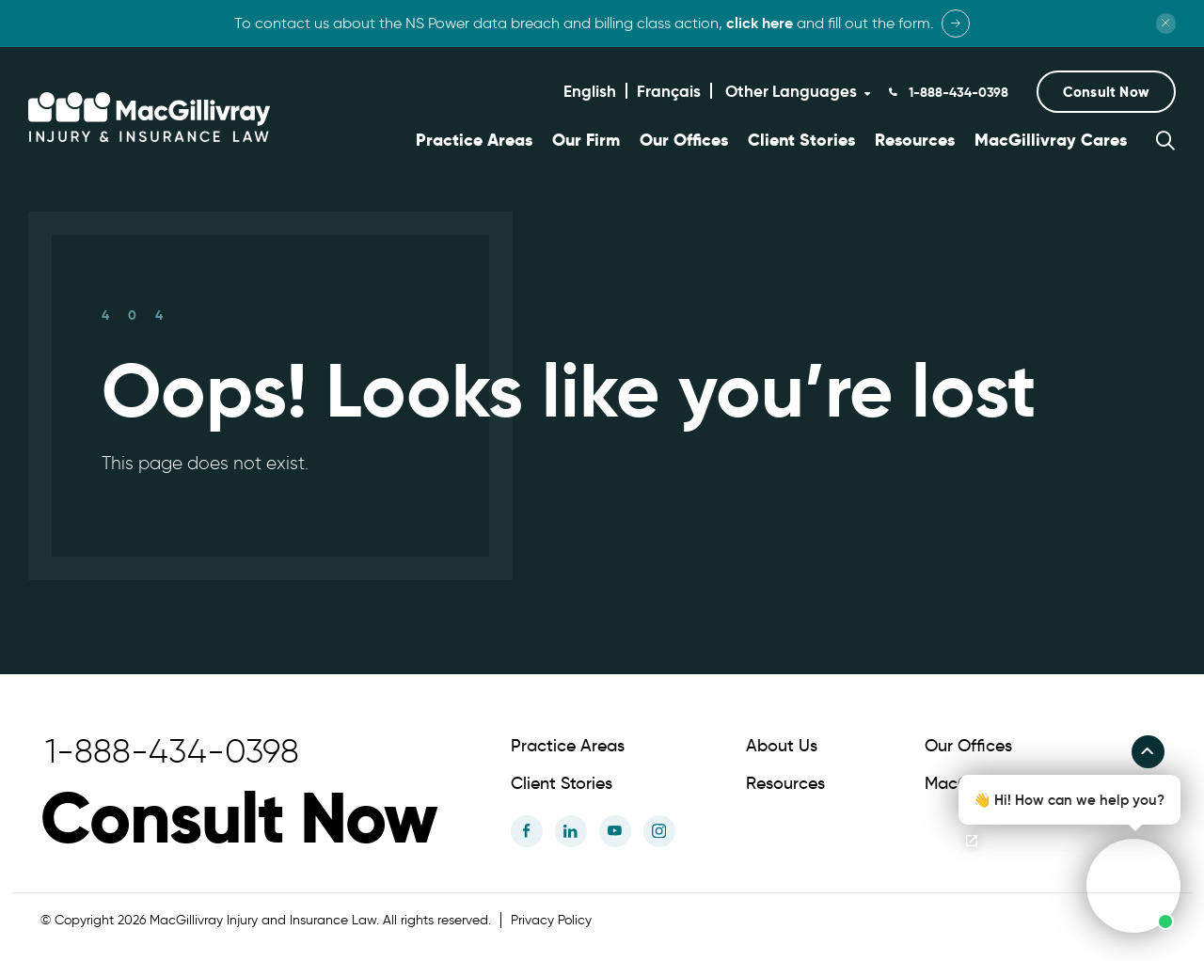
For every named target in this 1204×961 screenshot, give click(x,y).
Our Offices (684, 140)
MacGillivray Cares (1050, 140)
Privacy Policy (551, 918)
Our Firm (586, 140)
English (589, 91)
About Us (781, 743)
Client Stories (801, 140)
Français (669, 91)
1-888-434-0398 (956, 92)
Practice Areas (474, 140)
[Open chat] (971, 840)
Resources (915, 140)
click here (759, 23)
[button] (1106, 92)
